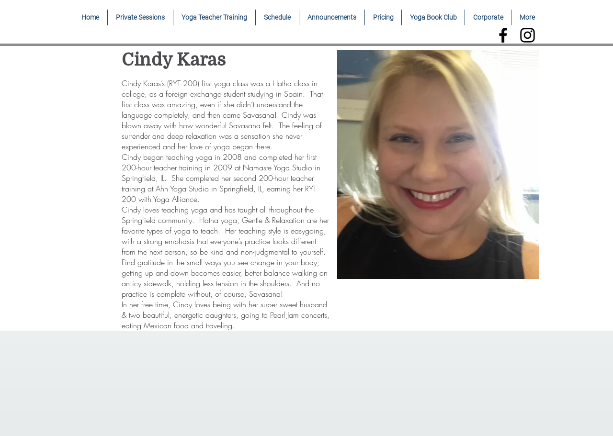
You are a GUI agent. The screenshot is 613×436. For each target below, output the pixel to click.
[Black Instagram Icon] (527, 35)
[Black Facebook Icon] (503, 35)
